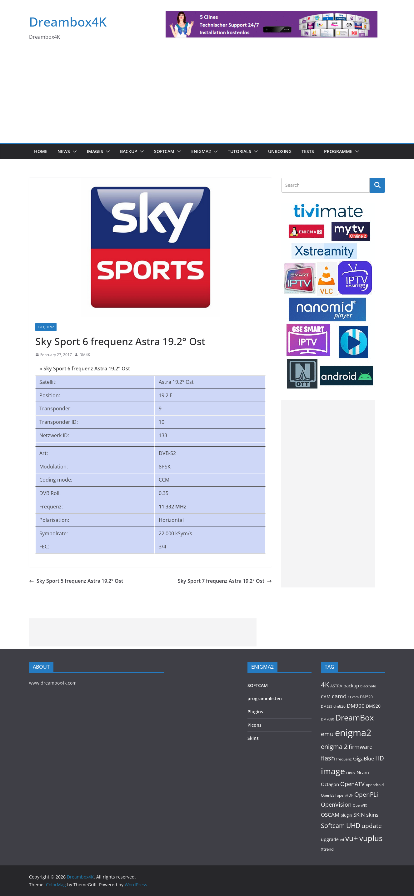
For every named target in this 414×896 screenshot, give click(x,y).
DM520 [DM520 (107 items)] (366, 697)
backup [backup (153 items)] (351, 685)
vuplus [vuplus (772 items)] (370, 838)
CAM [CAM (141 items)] (326, 697)
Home (40, 151)
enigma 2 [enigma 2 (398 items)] (334, 746)
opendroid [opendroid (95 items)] (375, 784)
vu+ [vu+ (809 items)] (351, 838)
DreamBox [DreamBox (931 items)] (354, 717)
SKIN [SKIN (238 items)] (359, 814)
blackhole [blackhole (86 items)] (368, 686)
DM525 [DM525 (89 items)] (326, 706)
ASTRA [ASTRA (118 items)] (336, 686)
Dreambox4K (68, 21)
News (63, 151)
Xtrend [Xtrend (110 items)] (327, 849)
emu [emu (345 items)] (327, 734)
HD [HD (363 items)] (379, 758)
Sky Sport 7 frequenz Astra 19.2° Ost (225, 580)
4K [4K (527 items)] (325, 684)
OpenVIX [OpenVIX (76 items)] (360, 805)
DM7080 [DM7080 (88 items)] (327, 719)
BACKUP (128, 151)
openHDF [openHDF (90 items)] (345, 795)
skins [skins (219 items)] (372, 814)
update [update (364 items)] (372, 825)
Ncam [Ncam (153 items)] (363, 772)
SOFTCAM (164, 151)
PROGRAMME (338, 151)
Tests (308, 151)
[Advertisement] (207, 96)
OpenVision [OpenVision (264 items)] (336, 804)
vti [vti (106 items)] (342, 839)
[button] (73, 151)
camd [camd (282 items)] (339, 696)
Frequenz (46, 327)
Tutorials (239, 151)
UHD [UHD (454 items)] (353, 825)
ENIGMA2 (201, 151)
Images (95, 151)
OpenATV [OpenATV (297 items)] (352, 784)
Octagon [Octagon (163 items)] (330, 784)
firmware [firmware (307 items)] (360, 746)
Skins (253, 738)
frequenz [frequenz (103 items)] (344, 759)
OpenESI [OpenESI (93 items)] (328, 795)
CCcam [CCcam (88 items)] (353, 697)
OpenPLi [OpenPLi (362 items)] (366, 794)
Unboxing (280, 151)
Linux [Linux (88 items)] (350, 772)
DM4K (84, 354)
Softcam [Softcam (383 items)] (333, 825)
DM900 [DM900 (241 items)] (356, 705)
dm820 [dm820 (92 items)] (339, 706)
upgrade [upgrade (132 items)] (330, 839)
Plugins (255, 712)
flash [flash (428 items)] (328, 758)
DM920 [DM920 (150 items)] (373, 706)
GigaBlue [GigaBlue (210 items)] (363, 758)
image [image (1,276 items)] (333, 771)
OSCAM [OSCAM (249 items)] (330, 814)
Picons (254, 725)
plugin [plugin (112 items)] (346, 815)
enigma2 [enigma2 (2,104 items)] (353, 732)
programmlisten (264, 698)
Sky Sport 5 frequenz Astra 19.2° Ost (76, 580)
